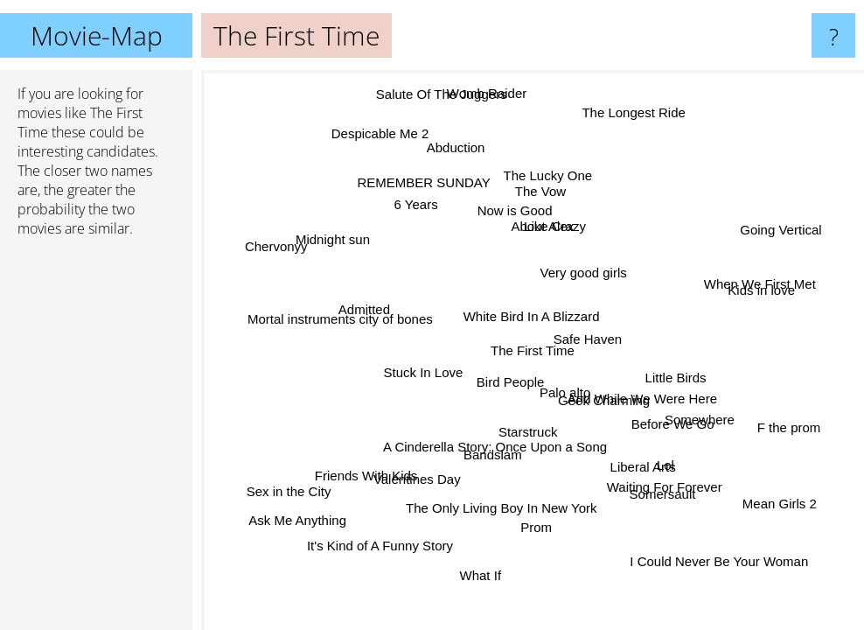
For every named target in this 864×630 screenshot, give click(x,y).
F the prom (787, 430)
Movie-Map (97, 35)
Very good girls (582, 271)
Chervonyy (278, 247)
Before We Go (674, 419)
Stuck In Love (423, 372)
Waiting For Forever (663, 487)
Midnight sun (330, 243)
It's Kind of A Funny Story (381, 544)
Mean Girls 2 (780, 505)
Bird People (509, 380)
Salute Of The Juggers (442, 93)
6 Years (414, 204)
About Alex (541, 225)
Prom (538, 528)
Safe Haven (588, 339)
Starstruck (528, 431)
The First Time (533, 350)
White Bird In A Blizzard (529, 316)
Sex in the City (289, 490)
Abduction (456, 150)
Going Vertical (779, 230)
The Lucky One (550, 177)
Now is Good (513, 209)
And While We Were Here (642, 395)
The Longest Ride (634, 113)
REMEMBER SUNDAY (424, 181)
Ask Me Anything (298, 521)
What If (480, 574)
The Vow (543, 193)
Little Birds (673, 373)
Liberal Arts (645, 464)
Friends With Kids (367, 475)
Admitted (365, 309)
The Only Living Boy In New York (499, 507)
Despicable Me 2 (381, 131)
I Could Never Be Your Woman (717, 560)
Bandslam (495, 454)
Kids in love (763, 291)
